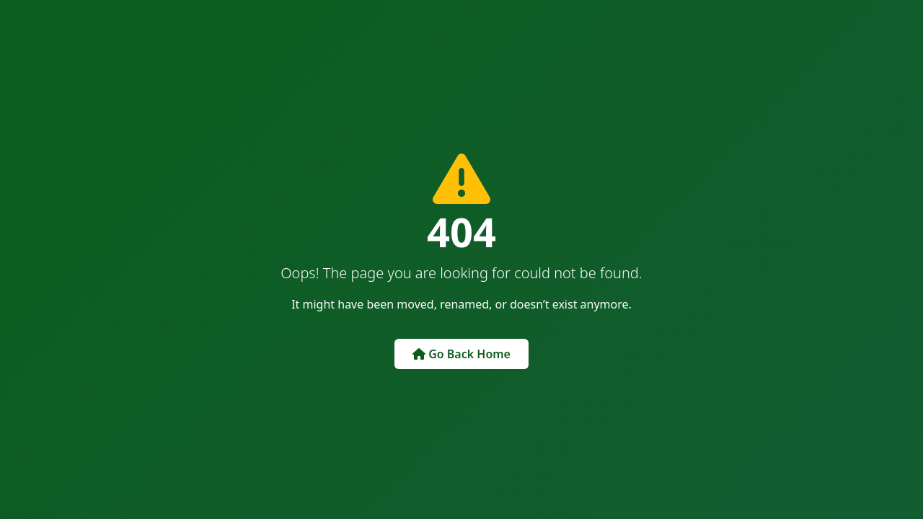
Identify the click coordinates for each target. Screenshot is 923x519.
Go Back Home (461, 354)
